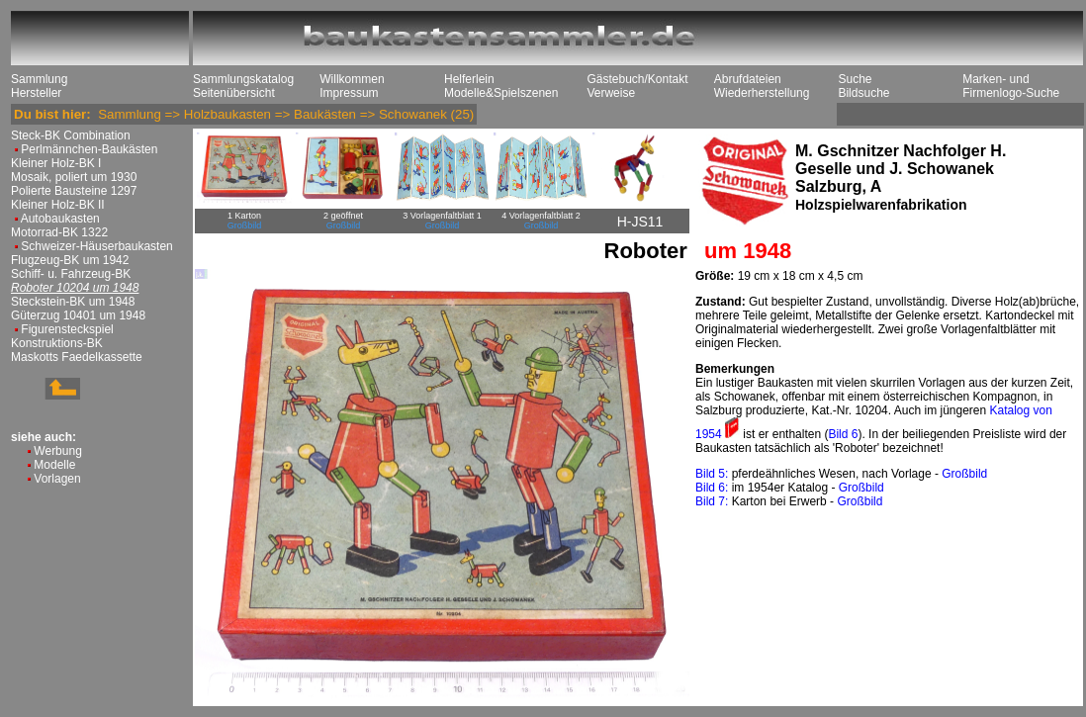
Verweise (611, 93)
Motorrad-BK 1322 (59, 232)
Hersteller (36, 93)
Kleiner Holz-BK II (58, 205)
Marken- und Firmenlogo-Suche (1010, 86)
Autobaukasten (60, 218)
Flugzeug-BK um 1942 (70, 260)
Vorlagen (57, 479)
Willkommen (351, 79)
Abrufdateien (747, 79)
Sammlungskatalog (243, 79)
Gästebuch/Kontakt (637, 79)
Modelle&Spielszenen (501, 93)
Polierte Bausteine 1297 (73, 191)
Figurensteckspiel (67, 329)
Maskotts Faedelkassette (76, 357)
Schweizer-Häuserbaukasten (96, 246)
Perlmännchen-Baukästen (89, 149)
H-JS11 (640, 221)
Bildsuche (863, 93)
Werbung (57, 451)
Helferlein (469, 79)
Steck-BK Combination (71, 135)
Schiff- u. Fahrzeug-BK (71, 274)
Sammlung (39, 79)
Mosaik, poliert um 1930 (73, 177)
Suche (854, 79)
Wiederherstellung (762, 93)
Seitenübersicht (234, 93)
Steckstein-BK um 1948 (73, 302)
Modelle (54, 465)
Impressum (348, 93)
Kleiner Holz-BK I (56, 163)
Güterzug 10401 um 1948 (78, 315)
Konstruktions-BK (57, 343)
